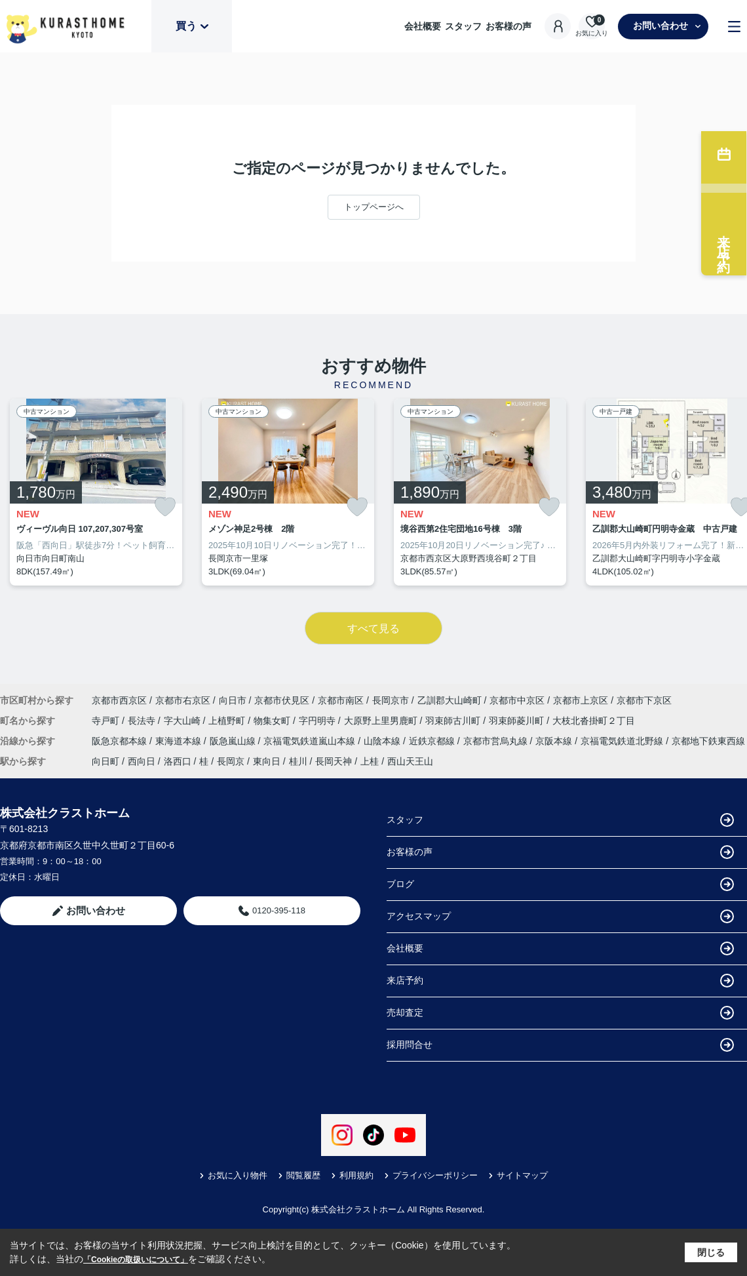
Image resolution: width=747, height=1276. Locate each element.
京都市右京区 (182, 700)
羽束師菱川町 (517, 720)
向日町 (105, 761)
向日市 (232, 700)
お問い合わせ (667, 25)
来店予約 (560, 980)
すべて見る (373, 628)
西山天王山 (410, 761)
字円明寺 (318, 720)
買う (192, 25)
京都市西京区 (119, 700)
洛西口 (177, 761)
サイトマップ (518, 1175)
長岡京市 (390, 700)
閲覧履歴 (299, 1175)
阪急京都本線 (120, 741)
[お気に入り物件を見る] (591, 26)
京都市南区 (341, 700)
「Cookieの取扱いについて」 (135, 1259)
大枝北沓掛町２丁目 (593, 720)
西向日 (141, 761)
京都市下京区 (644, 700)
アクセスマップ (560, 916)
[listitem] (96, 492)
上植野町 (228, 720)
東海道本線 (179, 741)
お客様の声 (508, 26)
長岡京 (230, 761)
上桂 (369, 761)
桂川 (298, 761)
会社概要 (422, 26)
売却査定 (560, 1013)
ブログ (560, 884)
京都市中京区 (517, 700)
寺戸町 (107, 720)
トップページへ (374, 207)
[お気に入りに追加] (165, 507)
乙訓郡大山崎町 (449, 700)
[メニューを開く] (734, 26)
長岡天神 (333, 761)
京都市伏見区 (281, 700)
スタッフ (463, 26)
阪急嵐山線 (234, 741)
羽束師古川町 (454, 720)
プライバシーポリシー (431, 1175)
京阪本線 (555, 741)
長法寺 (143, 720)
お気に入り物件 (233, 1175)
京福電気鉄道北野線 (623, 741)
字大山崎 (183, 720)
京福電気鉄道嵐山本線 (310, 741)
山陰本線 (383, 741)
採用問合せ (560, 1045)
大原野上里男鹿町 (382, 720)
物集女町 (273, 720)
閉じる (711, 1252)
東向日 (266, 761)
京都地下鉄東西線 (708, 741)
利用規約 (352, 1175)
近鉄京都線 (433, 741)
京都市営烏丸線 (496, 741)
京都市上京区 (580, 700)
